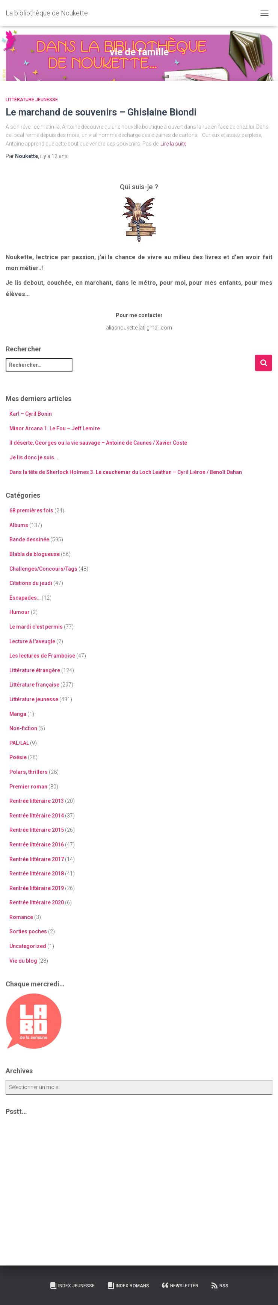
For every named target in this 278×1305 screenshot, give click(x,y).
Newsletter (180, 1285)
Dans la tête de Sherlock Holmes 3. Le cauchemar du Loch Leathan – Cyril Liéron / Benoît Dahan (125, 472)
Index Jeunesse (72, 1285)
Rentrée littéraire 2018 (36, 874)
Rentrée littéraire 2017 (36, 859)
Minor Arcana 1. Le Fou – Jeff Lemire (54, 428)
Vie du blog (23, 961)
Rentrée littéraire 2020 (36, 902)
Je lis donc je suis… (33, 457)
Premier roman (28, 787)
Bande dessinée (29, 539)
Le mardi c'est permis (36, 627)
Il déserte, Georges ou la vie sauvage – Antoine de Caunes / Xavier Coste (98, 443)
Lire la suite (173, 144)
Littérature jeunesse (32, 99)
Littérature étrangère (34, 670)
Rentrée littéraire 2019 (36, 888)
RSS (219, 1285)
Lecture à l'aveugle (32, 641)
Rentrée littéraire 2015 (36, 830)
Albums (18, 525)
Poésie (18, 757)
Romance (21, 917)
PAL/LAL (19, 743)
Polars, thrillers (28, 772)
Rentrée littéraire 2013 (36, 801)
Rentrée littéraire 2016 (36, 845)
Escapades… (25, 598)
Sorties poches (28, 931)
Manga (17, 714)
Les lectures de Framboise (42, 656)
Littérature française (34, 685)
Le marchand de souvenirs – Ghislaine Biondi (101, 112)
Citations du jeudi (30, 583)
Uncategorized (27, 946)
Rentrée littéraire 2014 (36, 816)
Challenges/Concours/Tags (43, 569)
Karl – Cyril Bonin (30, 414)
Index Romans (128, 1285)
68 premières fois (31, 510)
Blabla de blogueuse (34, 554)
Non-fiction (23, 728)
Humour (19, 612)
